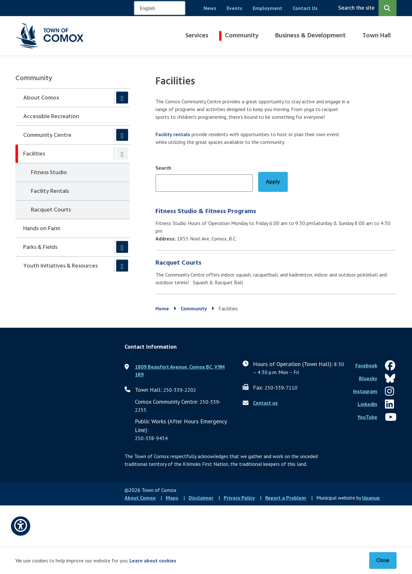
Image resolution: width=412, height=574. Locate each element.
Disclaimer (201, 497)
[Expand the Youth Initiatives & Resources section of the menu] (122, 266)
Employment (267, 8)
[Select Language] (159, 8)
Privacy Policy (239, 497)
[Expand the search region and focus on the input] (366, 8)
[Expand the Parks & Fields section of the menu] (122, 247)
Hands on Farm (41, 228)
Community (241, 36)
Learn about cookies (152, 560)
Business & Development (310, 36)
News (209, 8)
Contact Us (305, 8)
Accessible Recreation (51, 116)
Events (234, 8)
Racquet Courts (51, 210)
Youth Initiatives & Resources (60, 266)
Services (196, 36)
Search (163, 168)
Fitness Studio (49, 172)
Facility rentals (172, 134)
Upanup (371, 497)
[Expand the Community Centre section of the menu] (122, 135)
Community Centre (47, 135)
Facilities (34, 154)
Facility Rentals (50, 191)
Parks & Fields (40, 247)
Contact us (265, 403)
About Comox (41, 98)
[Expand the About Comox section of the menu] (122, 98)
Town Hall (376, 36)
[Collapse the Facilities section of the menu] (122, 154)
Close (382, 560)
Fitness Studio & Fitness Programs (205, 211)
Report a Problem (285, 497)
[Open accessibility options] (20, 526)
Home (162, 308)
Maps (172, 497)
